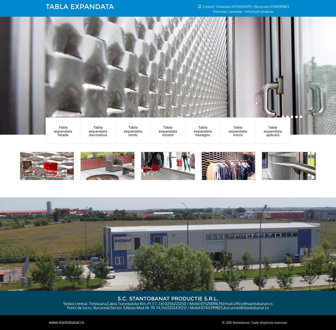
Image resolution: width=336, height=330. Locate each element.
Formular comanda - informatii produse (243, 11)
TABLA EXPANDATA (80, 6)
